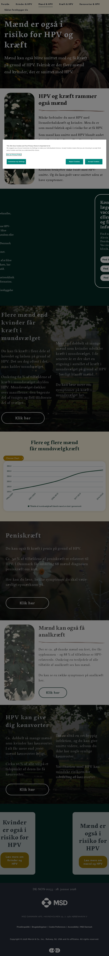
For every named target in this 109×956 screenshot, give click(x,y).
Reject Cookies (74, 161)
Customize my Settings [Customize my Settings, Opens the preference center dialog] (16, 161)
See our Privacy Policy (14, 155)
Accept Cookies (93, 161)
